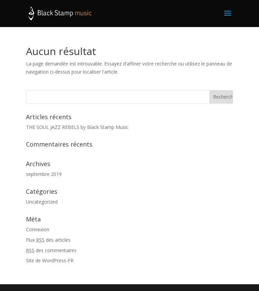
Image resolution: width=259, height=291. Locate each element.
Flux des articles (48, 240)
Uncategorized (42, 202)
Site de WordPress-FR (50, 260)
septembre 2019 (44, 174)
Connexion (37, 229)
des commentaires (51, 250)
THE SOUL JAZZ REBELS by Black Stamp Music (77, 127)
